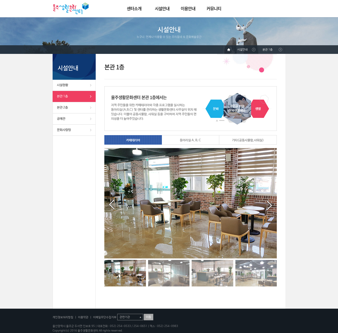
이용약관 (83, 317)
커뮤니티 (214, 8)
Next (269, 204)
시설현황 (62, 85)
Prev (111, 204)
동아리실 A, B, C (190, 140)
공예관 (61, 118)
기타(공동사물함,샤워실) (248, 140)
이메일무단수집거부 (104, 317)
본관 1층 (62, 96)
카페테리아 (133, 140)
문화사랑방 (64, 130)
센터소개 (134, 8)
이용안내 (188, 8)
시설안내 (162, 8)
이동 (148, 317)
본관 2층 (62, 107)
